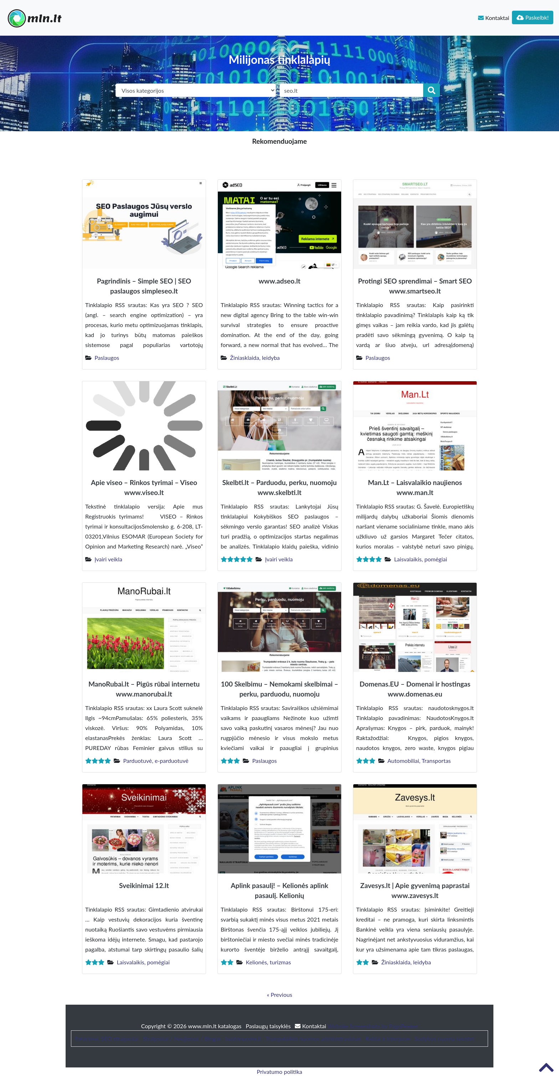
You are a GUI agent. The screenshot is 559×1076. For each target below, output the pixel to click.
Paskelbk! (533, 17)
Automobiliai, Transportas (419, 760)
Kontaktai (493, 17)
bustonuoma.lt (243, 1038)
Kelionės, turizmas (268, 962)
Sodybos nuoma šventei (444, 1038)
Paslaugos (106, 357)
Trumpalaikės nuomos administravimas (313, 1038)
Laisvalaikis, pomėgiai (420, 559)
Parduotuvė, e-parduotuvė (155, 760)
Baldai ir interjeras (387, 1038)
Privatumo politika (279, 1071)
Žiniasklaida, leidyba (255, 357)
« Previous (279, 994)
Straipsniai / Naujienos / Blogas (182, 1038)
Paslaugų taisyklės (269, 1026)
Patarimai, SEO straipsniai (106, 1038)
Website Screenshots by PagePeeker (373, 1026)
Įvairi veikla (108, 559)
